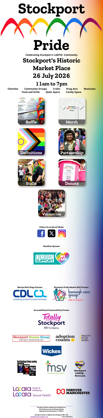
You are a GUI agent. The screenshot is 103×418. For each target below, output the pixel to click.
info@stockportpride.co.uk (39, 417)
